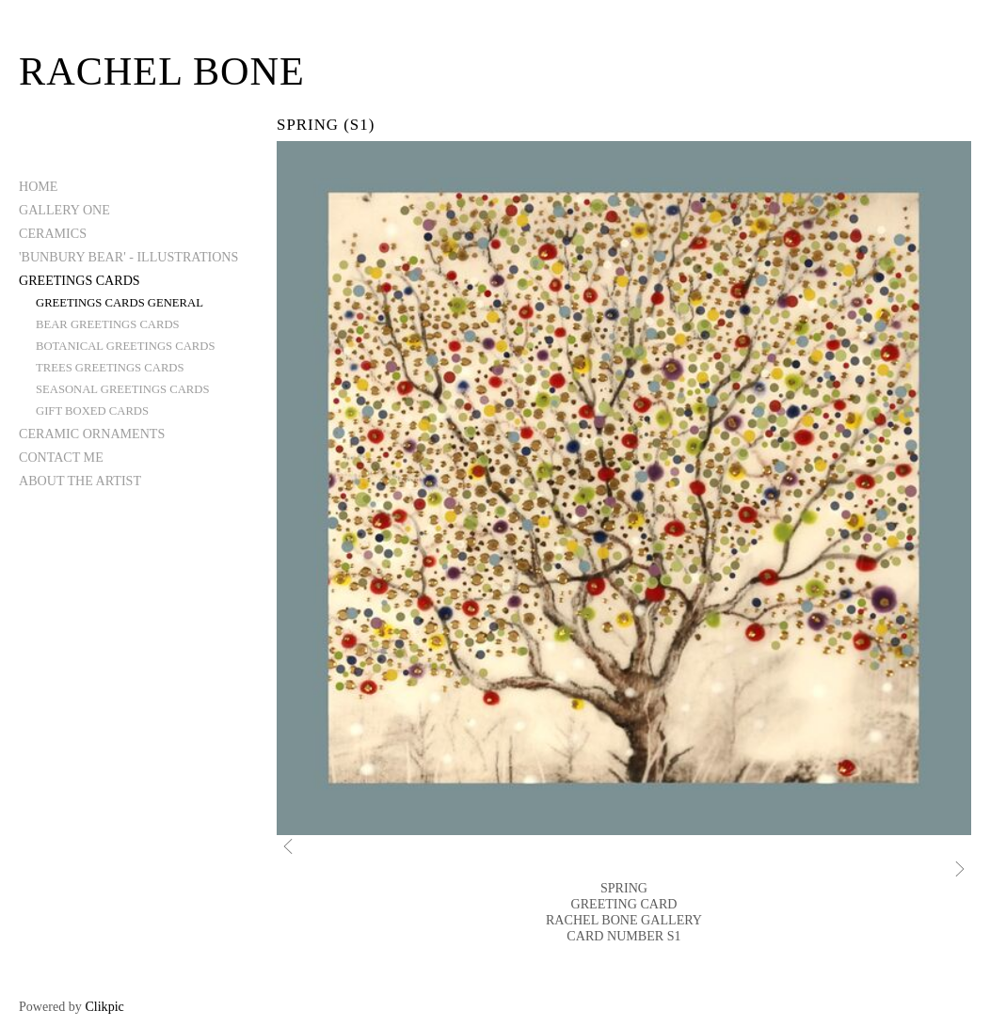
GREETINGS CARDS (79, 280)
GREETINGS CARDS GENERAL (119, 302)
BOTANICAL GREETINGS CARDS (125, 346)
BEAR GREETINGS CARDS (108, 324)
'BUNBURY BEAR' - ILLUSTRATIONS (128, 256)
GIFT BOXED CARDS (92, 411)
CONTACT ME (61, 457)
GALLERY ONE (64, 209)
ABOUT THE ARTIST (80, 480)
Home (38, 186)
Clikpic (104, 1006)
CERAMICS (53, 233)
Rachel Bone (162, 71)
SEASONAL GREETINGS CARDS (122, 389)
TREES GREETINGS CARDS (110, 367)
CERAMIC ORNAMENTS (92, 433)
